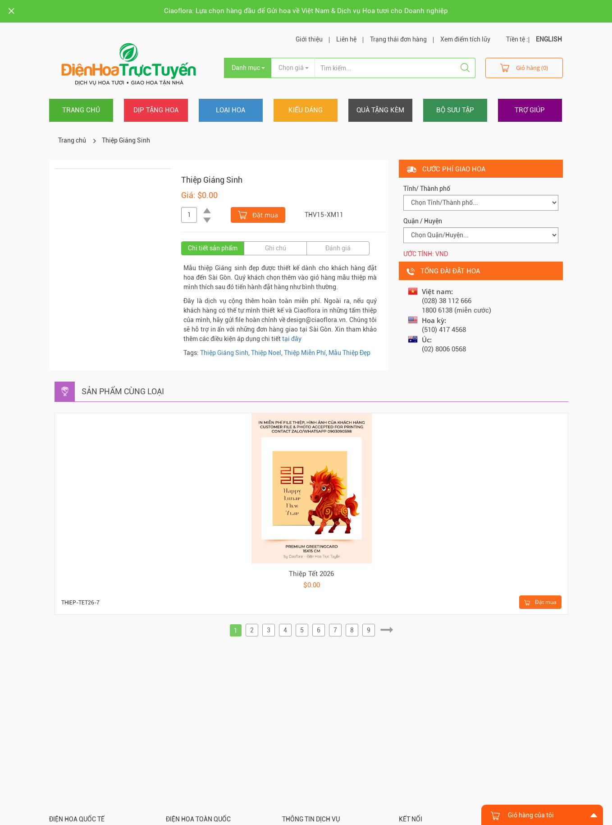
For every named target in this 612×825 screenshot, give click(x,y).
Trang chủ (81, 110)
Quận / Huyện (422, 221)
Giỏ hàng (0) (524, 67)
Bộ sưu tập (455, 110)
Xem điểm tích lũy (465, 39)
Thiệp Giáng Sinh (126, 140)
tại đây (291, 338)
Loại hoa (230, 110)
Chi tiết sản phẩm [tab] (212, 248)
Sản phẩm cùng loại (123, 391)
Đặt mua (258, 214)
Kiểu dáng (305, 110)
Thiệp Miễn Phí (305, 352)
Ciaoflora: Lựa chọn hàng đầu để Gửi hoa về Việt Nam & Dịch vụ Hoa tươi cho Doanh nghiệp (306, 11)
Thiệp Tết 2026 (311, 574)
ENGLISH (549, 39)
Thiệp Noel (266, 352)
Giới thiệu (309, 39)
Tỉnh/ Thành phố (426, 188)
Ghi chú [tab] (275, 248)
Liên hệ (346, 39)
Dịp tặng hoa (155, 110)
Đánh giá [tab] (338, 248)
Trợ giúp (530, 110)
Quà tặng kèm (380, 110)
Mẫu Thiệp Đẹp (349, 352)
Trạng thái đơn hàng (398, 39)
